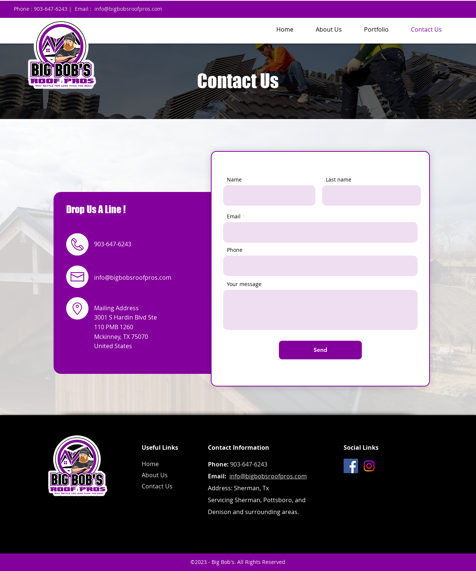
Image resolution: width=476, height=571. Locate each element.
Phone (234, 250)
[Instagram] (369, 466)
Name (234, 179)
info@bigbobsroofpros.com (128, 8)
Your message (244, 284)
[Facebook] (351, 466)
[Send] (320, 350)
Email (234, 216)
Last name (338, 179)
